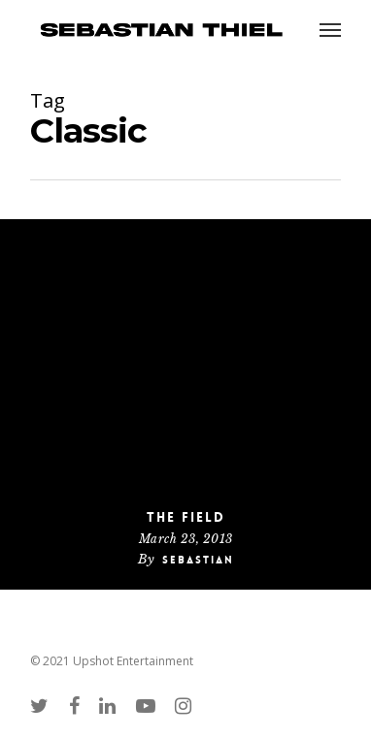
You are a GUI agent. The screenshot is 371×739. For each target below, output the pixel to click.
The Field (186, 517)
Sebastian (198, 560)
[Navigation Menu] (330, 29)
